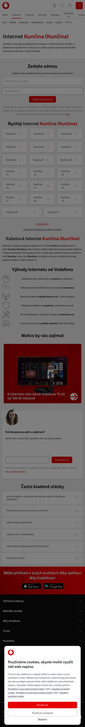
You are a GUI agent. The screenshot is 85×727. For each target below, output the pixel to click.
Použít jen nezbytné (42, 713)
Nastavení (42, 719)
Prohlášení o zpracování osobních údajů (26, 689)
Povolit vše (42, 705)
